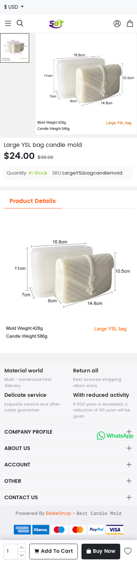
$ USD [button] (12, 7)
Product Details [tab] (32, 201)
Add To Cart (53, 551)
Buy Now (100, 551)
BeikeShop (58, 513)
